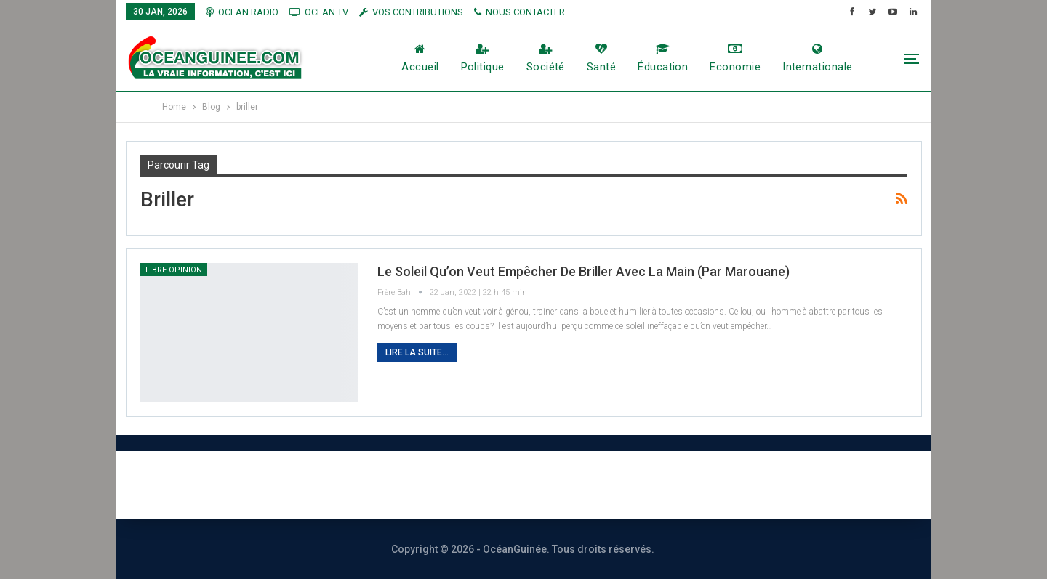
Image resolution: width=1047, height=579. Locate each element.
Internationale (817, 58)
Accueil (419, 58)
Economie (735, 58)
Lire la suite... (417, 352)
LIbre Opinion (173, 270)
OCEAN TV (318, 12)
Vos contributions (685, 485)
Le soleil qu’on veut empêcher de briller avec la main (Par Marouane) (583, 271)
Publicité (575, 485)
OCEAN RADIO (242, 12)
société (546, 58)
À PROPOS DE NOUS (334, 485)
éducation (663, 58)
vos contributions (411, 12)
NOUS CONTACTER (519, 12)
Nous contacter (470, 485)
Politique (483, 58)
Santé (601, 58)
